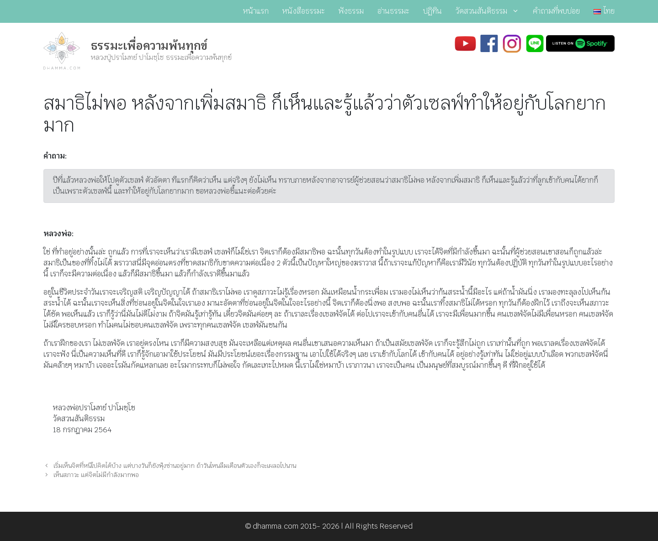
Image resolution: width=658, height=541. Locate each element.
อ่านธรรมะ (393, 11)
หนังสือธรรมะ (303, 11)
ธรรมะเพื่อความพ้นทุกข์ (149, 45)
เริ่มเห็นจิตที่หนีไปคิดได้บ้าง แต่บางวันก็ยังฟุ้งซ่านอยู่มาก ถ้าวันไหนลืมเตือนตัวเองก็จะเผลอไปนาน (174, 465)
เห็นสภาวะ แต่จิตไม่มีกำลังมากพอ (96, 475)
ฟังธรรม (351, 11)
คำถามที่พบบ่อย (556, 11)
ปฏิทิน (432, 11)
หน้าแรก (256, 11)
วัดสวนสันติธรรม (491, 11)
